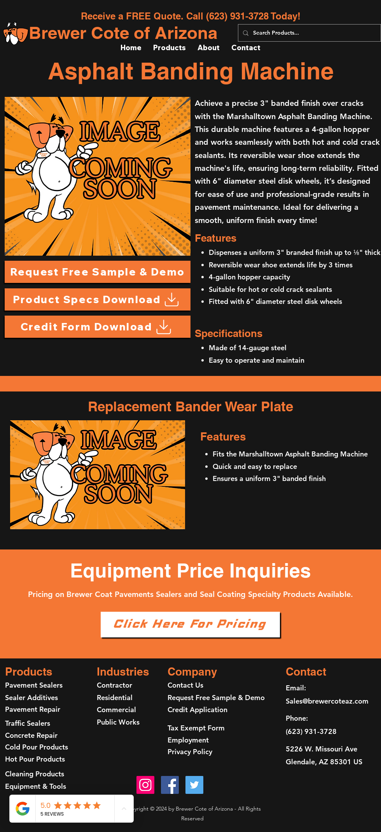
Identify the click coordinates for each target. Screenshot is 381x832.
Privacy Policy (190, 751)
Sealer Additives (31, 697)
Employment (188, 739)
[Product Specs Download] (97, 299)
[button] (97, 272)
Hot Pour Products (35, 759)
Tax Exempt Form (196, 727)
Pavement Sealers (34, 685)
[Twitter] (194, 785)
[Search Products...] (308, 33)
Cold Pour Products (36, 746)
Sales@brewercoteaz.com (327, 701)
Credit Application (197, 709)
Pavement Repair (33, 709)
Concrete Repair (31, 735)
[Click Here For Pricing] (190, 624)
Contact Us (185, 685)
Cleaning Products (34, 773)
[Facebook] (170, 785)
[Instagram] (145, 785)
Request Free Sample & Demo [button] (216, 697)
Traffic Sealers (27, 723)
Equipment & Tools (35, 786)
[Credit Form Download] (97, 327)
